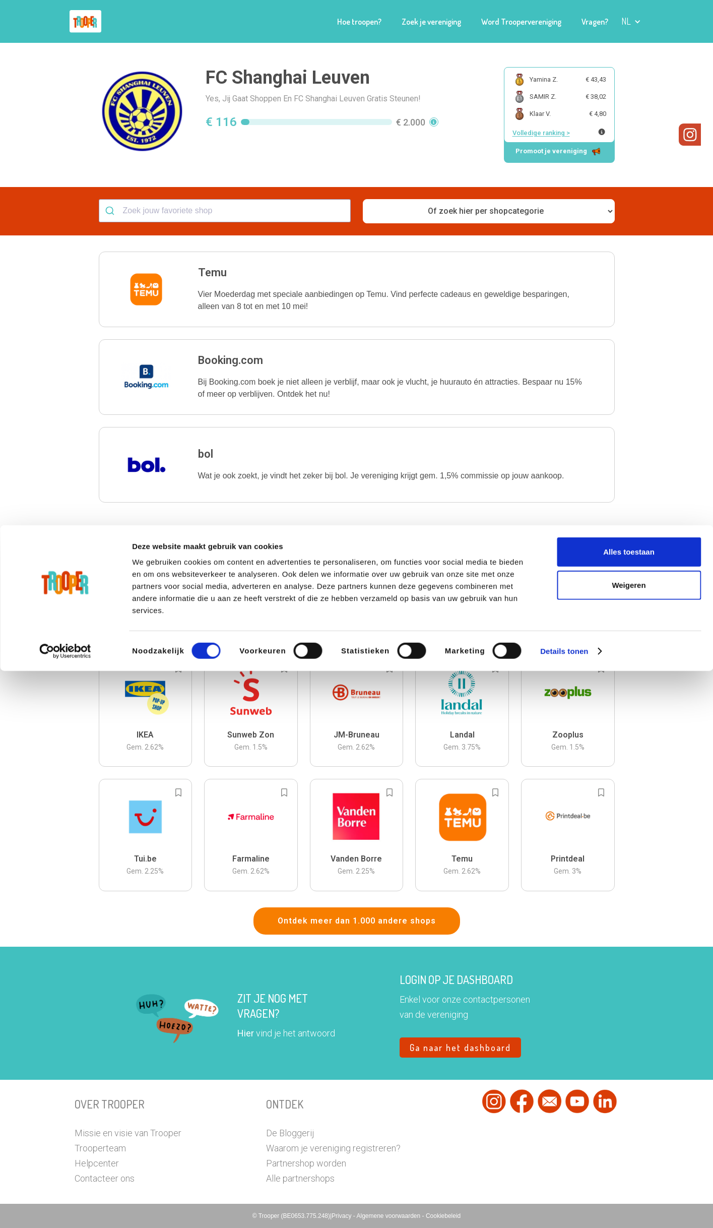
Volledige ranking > (541, 133)
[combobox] (225, 210)
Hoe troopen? (359, 22)
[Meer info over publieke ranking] (602, 132)
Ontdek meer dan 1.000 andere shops (357, 921)
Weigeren (628, 1142)
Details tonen (564, 1208)
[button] (631, 21)
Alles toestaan (629, 1108)
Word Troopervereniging (521, 22)
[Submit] (111, 211)
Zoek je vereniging (431, 22)
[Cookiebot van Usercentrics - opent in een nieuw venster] (65, 1208)
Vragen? (594, 22)
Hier (245, 1033)
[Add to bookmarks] (178, 544)
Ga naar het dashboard (460, 1047)
